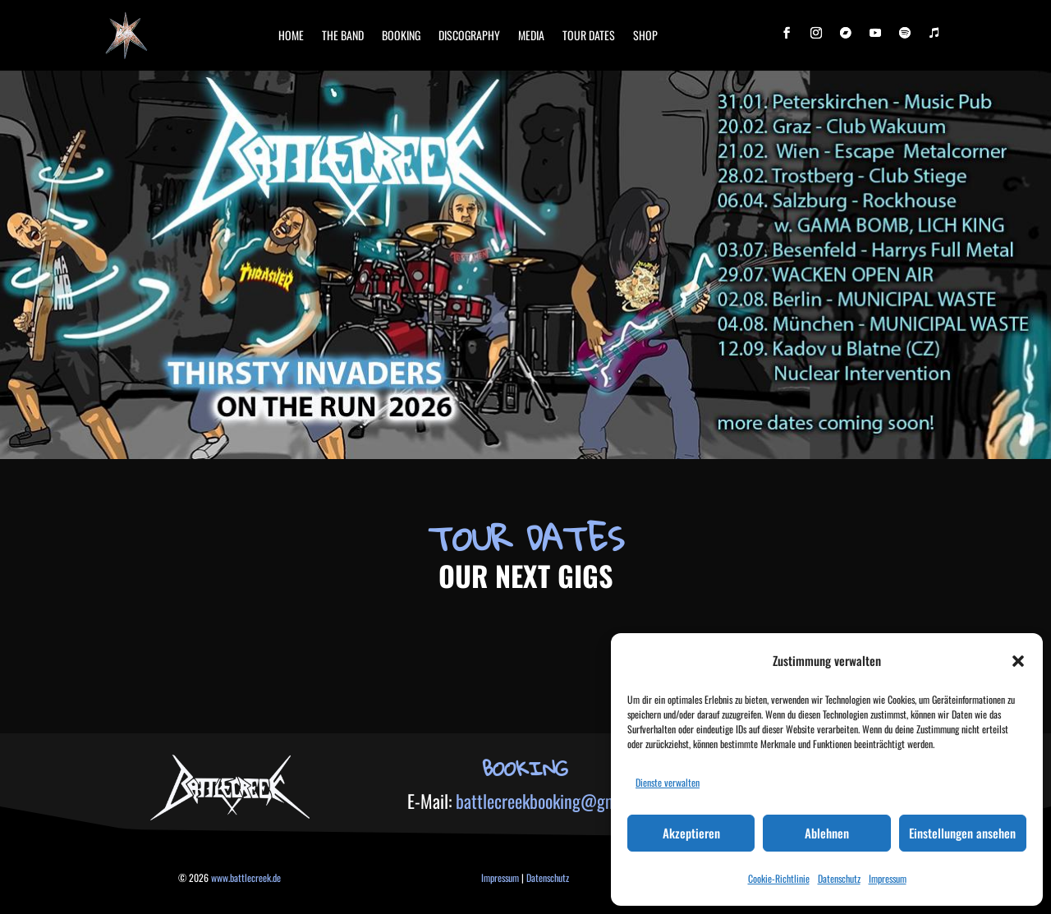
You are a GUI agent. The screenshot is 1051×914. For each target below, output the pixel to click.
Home (291, 35)
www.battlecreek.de (246, 877)
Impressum (887, 878)
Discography (469, 35)
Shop (645, 35)
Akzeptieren (691, 833)
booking (401, 35)
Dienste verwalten (668, 782)
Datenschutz (839, 878)
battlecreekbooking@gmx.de (550, 801)
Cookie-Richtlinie (779, 878)
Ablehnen (827, 833)
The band (343, 35)
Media (531, 35)
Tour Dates (588, 35)
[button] (1018, 661)
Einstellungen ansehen (962, 833)
